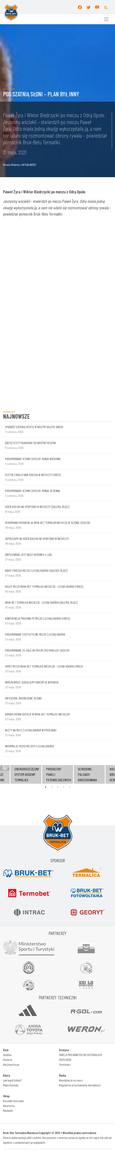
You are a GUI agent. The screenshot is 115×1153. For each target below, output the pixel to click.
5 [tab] (70, 787)
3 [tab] (58, 787)
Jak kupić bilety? (12, 1080)
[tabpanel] (57, 774)
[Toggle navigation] (106, 19)
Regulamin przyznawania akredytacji (80, 1085)
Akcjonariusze (11, 1064)
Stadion (7, 1055)
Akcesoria (8, 1106)
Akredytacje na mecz (71, 1080)
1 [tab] (46, 787)
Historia (7, 1059)
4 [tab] (64, 787)
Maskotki (8, 1110)
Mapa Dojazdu (10, 1085)
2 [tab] (52, 787)
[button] (106, 7)
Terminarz (65, 1064)
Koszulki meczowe (13, 1101)
